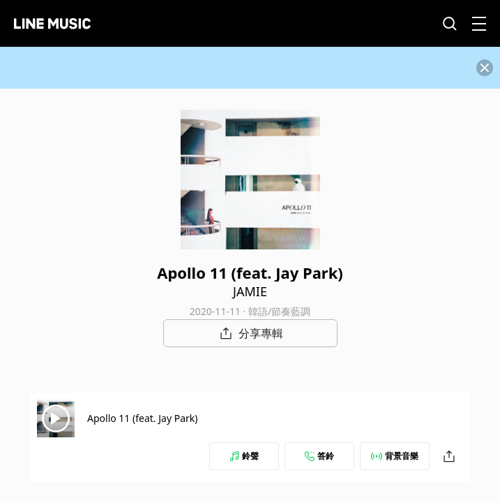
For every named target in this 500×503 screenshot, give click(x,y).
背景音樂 (394, 456)
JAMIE (250, 291)
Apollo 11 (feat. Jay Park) (142, 418)
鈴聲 (244, 456)
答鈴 (319, 456)
